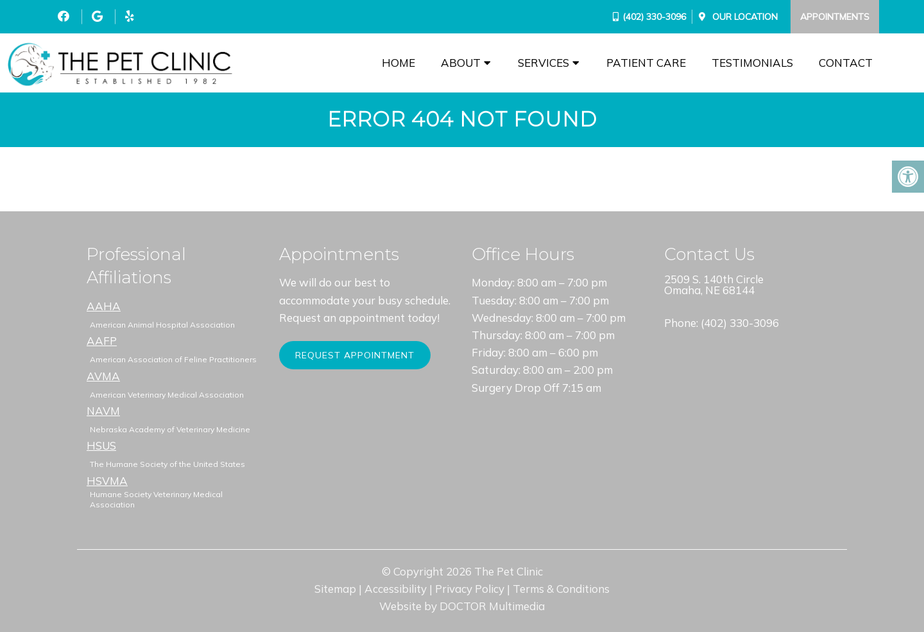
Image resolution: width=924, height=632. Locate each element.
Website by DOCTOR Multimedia (462, 606)
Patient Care (646, 62)
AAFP (102, 340)
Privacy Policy (469, 588)
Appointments (834, 16)
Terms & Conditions (561, 588)
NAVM (103, 410)
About (461, 62)
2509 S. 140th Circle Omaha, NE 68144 (714, 284)
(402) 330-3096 (654, 16)
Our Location (744, 16)
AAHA (104, 306)
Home (398, 62)
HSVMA (107, 480)
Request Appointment (355, 355)
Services (543, 62)
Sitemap (335, 588)
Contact (846, 62)
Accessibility (395, 588)
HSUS (101, 445)
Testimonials (752, 62)
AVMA (103, 376)
